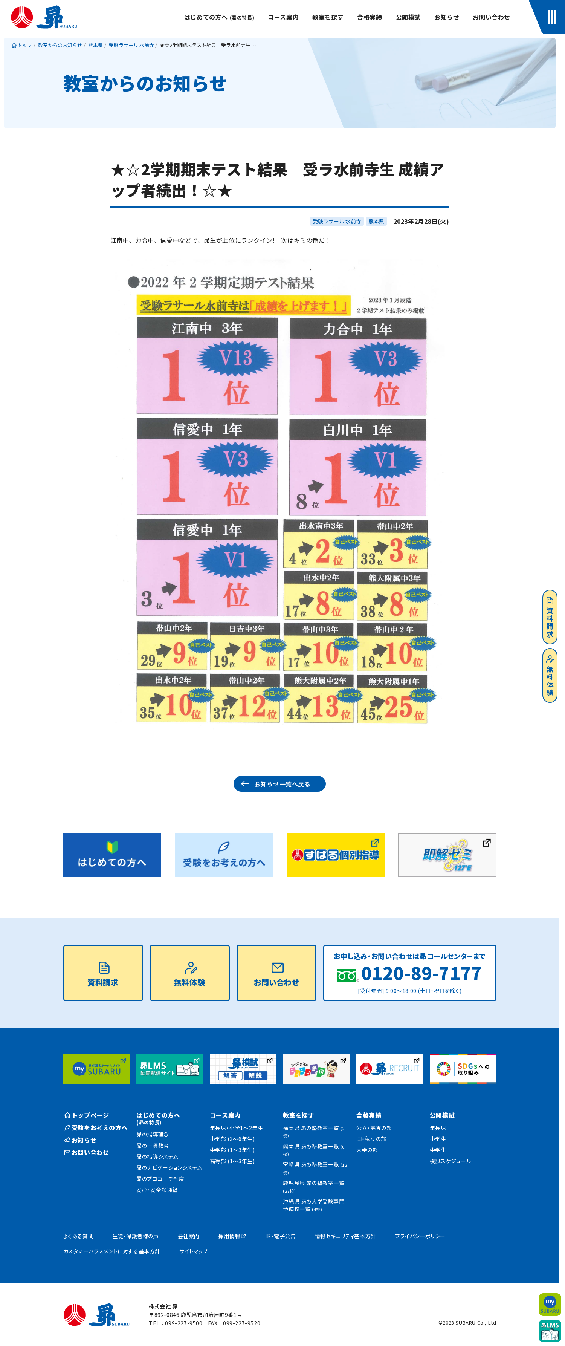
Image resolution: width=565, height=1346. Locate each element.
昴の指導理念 (152, 1134)
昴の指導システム (157, 1156)
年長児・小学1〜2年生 (236, 1128)
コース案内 (283, 16)
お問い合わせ (491, 16)
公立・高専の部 (374, 1128)
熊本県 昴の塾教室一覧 (313, 1150)
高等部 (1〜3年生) (232, 1161)
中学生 (438, 1149)
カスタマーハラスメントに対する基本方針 (111, 1251)
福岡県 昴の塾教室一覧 (313, 1131)
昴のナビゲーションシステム (169, 1167)
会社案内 (189, 1236)
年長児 (438, 1128)
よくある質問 (78, 1236)
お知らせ (446, 16)
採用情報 (229, 1236)
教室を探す (328, 16)
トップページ (86, 1115)
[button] (553, 17)
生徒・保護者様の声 (135, 1236)
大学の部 (367, 1149)
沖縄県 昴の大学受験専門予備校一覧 (313, 1205)
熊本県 (376, 221)
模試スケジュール (451, 1161)
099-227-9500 (183, 1323)
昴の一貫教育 (152, 1145)
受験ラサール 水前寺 (337, 221)
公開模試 (408, 16)
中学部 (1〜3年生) (232, 1149)
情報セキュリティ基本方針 (345, 1236)
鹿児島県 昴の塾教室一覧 (313, 1186)
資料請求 (550, 617)
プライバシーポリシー (420, 1236)
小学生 (438, 1139)
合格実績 (369, 16)
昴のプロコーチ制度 (160, 1178)
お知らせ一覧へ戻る (282, 783)
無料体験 (550, 676)
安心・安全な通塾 (157, 1189)
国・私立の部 (371, 1139)
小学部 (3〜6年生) (232, 1139)
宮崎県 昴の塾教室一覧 (315, 1168)
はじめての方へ (219, 16)
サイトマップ (193, 1251)
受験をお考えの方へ (96, 1127)
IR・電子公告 (280, 1236)
